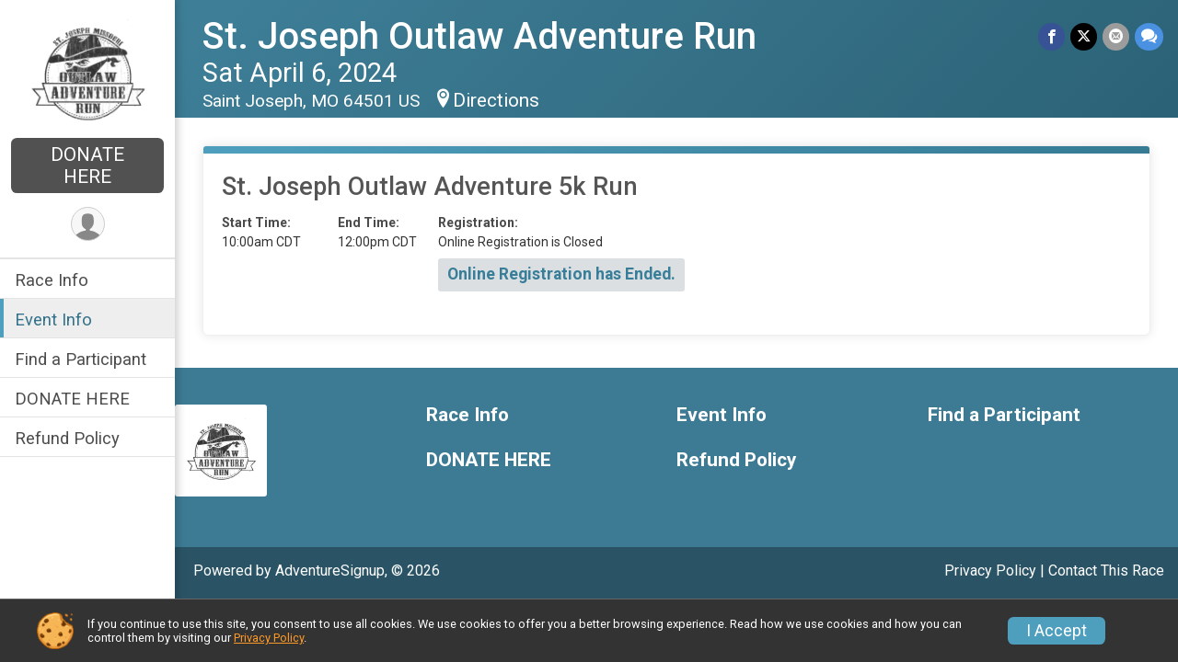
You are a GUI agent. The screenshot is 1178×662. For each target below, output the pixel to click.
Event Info (53, 319)
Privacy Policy (990, 570)
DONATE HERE (87, 165)
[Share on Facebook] (1051, 36)
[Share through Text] (1149, 36)
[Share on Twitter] (1083, 36)
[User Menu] (88, 224)
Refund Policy (67, 438)
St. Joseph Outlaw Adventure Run (479, 36)
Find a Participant (80, 359)
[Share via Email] (1116, 36)
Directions (496, 100)
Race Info (51, 280)
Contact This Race (1106, 570)
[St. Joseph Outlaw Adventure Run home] (87, 70)
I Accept (1056, 631)
